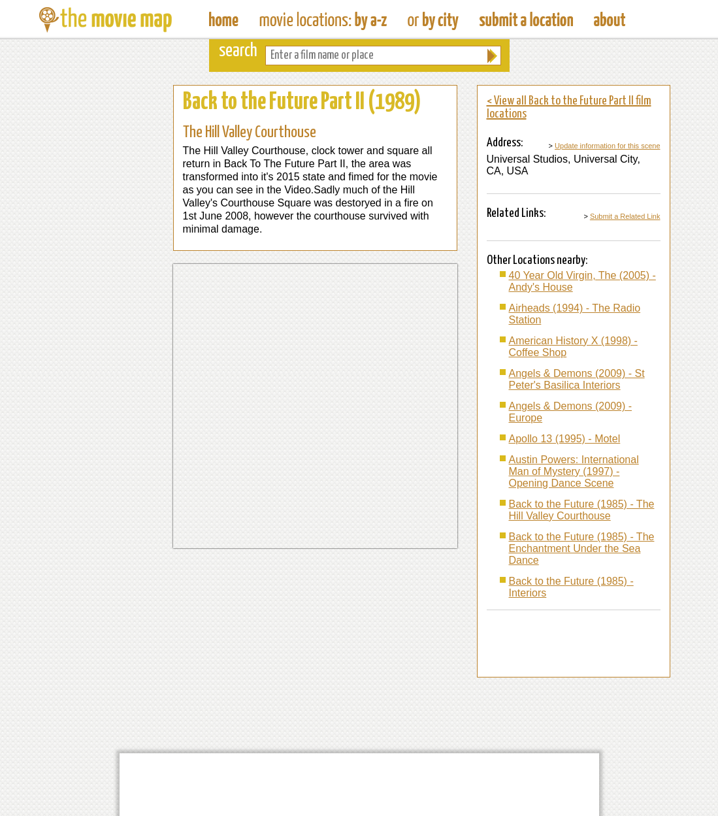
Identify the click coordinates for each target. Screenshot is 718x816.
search (238, 51)
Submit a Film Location (526, 19)
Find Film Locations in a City (433, 19)
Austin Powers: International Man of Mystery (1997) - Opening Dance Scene (574, 471)
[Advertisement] (101, 281)
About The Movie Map (609, 19)
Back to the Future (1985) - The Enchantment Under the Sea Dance (582, 548)
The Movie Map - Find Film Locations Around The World (223, 19)
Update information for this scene (607, 146)
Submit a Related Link (625, 216)
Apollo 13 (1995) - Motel (565, 438)
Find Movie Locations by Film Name (323, 19)
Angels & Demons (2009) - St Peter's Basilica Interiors (577, 379)
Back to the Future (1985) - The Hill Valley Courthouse (582, 509)
